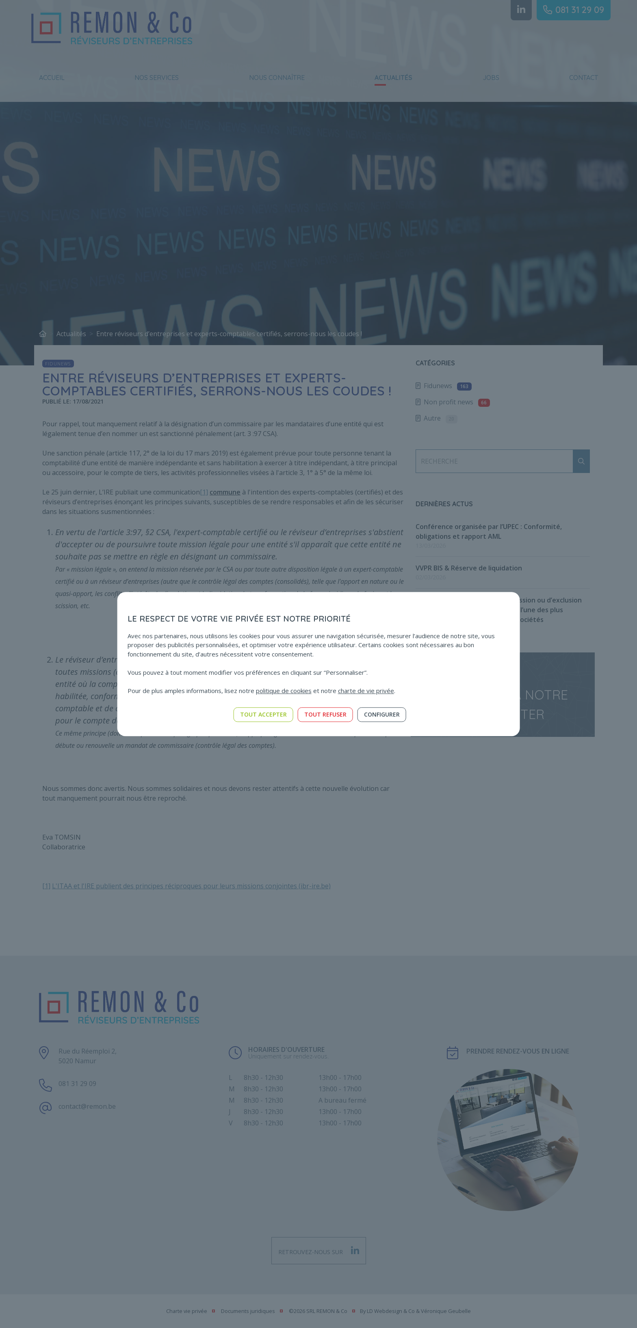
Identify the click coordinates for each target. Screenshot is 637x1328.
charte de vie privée (366, 691)
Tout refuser (325, 714)
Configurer (382, 714)
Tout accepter (263, 714)
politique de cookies (284, 691)
